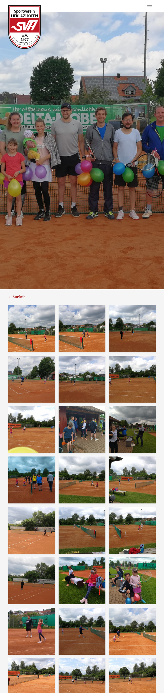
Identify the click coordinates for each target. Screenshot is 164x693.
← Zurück (16, 296)
